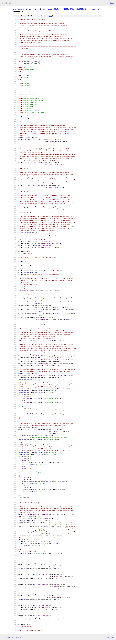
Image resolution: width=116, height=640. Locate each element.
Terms (21, 637)
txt (108, 637)
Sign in (112, 3)
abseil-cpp (47, 9)
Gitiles (11, 637)
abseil (38, 9)
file (50, 16)
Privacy (16, 637)
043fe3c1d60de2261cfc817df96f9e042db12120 (70, 9)
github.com (30, 9)
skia (14, 9)
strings (99, 9)
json (112, 637)
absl (93, 9)
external (21, 9)
